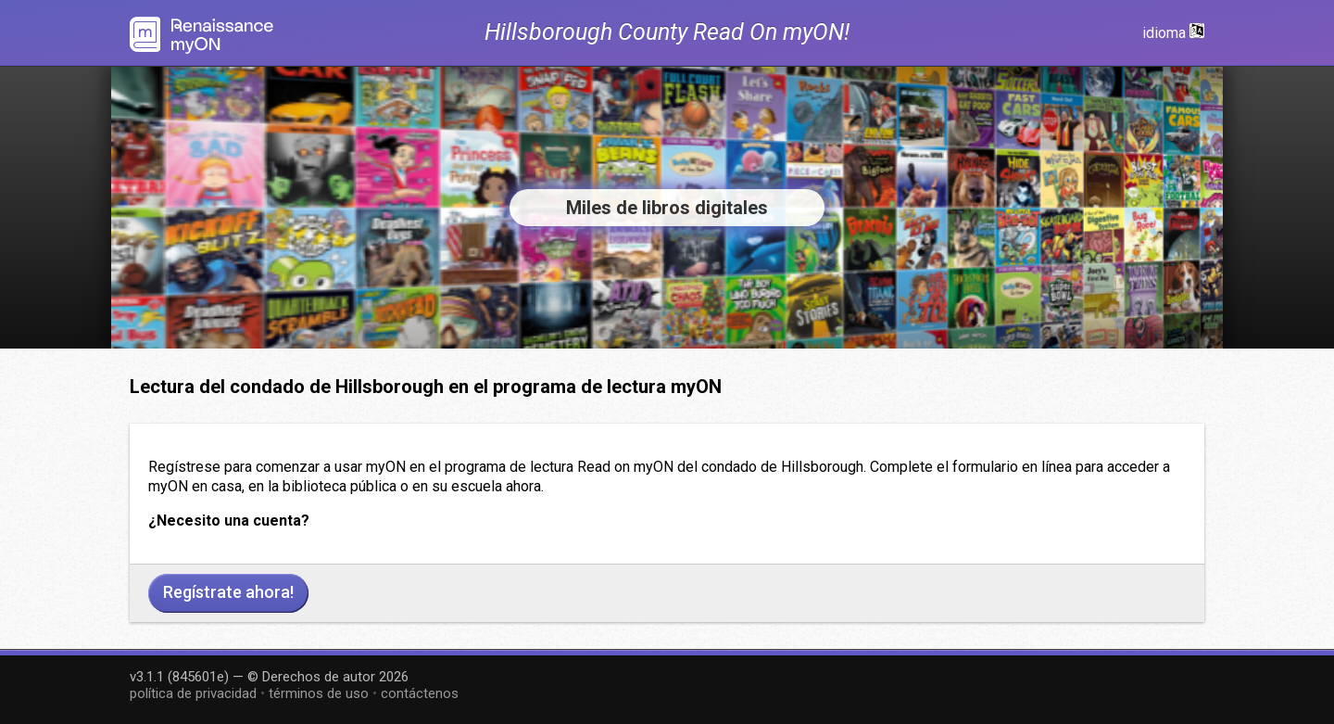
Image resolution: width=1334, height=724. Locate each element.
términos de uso (319, 693)
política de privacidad (193, 693)
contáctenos (420, 693)
